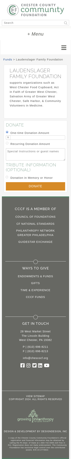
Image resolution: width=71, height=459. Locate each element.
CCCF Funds (35, 297)
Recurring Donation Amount (30, 143)
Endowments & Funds (35, 276)
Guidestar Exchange (35, 241)
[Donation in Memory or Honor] (7, 177)
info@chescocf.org (35, 358)
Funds (7, 59)
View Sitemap (35, 396)
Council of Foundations (35, 216)
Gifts (35, 283)
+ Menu (35, 34)
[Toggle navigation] (63, 48)
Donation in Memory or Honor (31, 177)
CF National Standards (35, 223)
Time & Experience (36, 290)
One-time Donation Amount (29, 132)
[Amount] (37, 137)
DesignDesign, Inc (54, 431)
